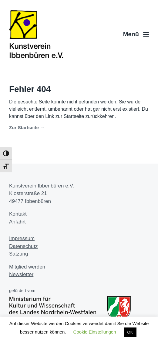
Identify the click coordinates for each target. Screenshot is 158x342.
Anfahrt (17, 222)
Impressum (22, 238)
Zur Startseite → (27, 127)
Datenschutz (23, 246)
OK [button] (130, 332)
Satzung (18, 254)
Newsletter (21, 274)
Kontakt (18, 214)
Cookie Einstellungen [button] (94, 331)
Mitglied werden (27, 267)
